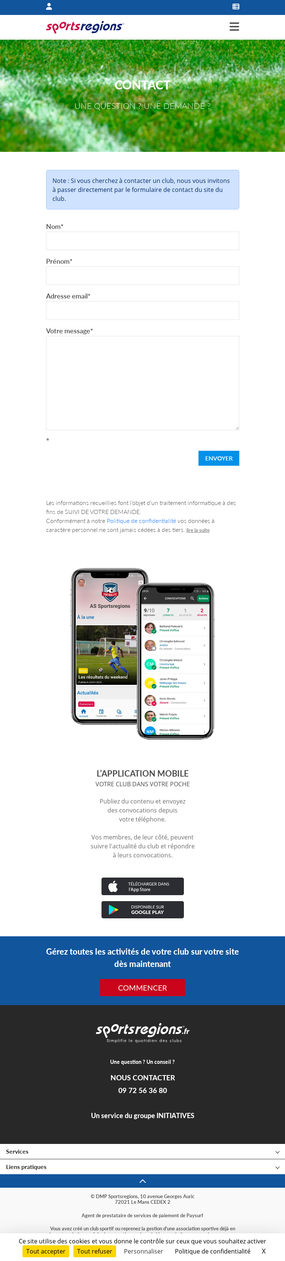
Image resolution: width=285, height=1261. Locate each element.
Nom (55, 226)
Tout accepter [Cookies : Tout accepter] (46, 1251)
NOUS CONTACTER (142, 1077)
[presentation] (103, 459)
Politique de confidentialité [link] (213, 1251)
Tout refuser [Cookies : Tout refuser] (94, 1251)
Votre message (69, 331)
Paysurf (195, 1215)
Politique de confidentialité (141, 520)
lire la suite (198, 530)
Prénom (59, 261)
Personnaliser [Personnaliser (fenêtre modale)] (143, 1251)
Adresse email (68, 296)
